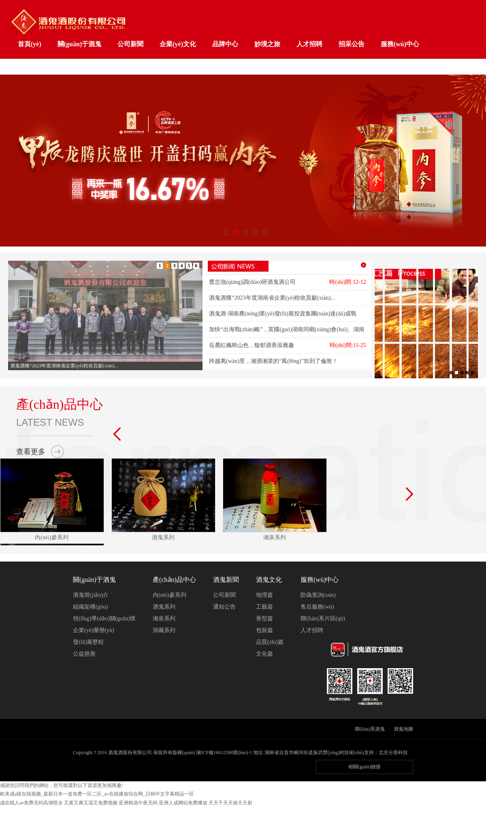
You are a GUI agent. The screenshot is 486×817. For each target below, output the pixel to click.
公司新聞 (130, 44)
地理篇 (264, 595)
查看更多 (30, 452)
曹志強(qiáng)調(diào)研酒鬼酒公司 (252, 282)
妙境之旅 (267, 44)
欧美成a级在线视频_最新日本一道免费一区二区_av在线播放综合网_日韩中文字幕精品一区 (97, 794)
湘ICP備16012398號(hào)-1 (224, 752)
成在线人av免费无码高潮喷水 (31, 803)
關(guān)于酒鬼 (79, 44)
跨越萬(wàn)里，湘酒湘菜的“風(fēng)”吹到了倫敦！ (273, 361)
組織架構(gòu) (90, 607)
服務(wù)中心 (400, 44)
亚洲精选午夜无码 (138, 803)
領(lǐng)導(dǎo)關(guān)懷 (104, 618)
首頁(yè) (29, 44)
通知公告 (224, 607)
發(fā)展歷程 (88, 642)
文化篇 (264, 654)
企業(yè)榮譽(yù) (93, 630)
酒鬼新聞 (226, 579)
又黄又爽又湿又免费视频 (90, 803)
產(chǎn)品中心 (174, 579)
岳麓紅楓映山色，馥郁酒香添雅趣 (251, 345)
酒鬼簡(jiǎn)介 (91, 595)
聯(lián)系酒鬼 (370, 729)
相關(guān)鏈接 (364, 767)
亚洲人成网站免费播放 (183, 803)
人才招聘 (309, 44)
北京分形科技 (393, 752)
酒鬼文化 (269, 579)
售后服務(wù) (317, 607)
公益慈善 (84, 654)
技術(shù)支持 (359, 752)
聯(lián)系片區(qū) (323, 618)
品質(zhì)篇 (270, 642)
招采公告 (351, 44)
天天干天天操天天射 (230, 803)
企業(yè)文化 (178, 44)
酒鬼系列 (164, 607)
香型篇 (264, 618)
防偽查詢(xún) (318, 595)
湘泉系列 (164, 618)
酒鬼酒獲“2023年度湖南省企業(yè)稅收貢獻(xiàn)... (272, 298)
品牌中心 (225, 44)
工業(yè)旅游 (36, 67)
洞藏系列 (164, 630)
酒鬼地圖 (403, 729)
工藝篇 (264, 607)
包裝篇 (264, 630)
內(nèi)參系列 (169, 595)
